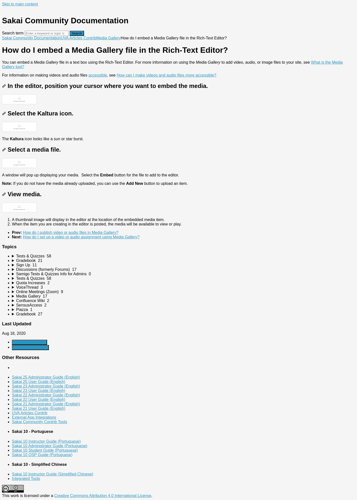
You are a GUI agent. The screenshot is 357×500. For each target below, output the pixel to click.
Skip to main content (20, 4)
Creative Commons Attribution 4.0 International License (102, 496)
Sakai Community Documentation (31, 38)
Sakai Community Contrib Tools (39, 422)
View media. (22, 194)
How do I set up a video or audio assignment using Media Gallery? (81, 237)
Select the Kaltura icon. (37, 113)
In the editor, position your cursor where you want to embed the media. (105, 86)
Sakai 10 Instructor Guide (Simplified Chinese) (52, 474)
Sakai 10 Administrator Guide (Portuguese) (49, 446)
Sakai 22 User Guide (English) (38, 399)
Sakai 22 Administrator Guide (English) (46, 395)
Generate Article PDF (29, 342)
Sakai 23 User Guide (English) (38, 391)
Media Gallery (108, 38)
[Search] (47, 33)
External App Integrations (34, 417)
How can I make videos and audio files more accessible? (166, 75)
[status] (178, 69)
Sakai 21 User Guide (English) (38, 408)
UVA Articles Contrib (78, 38)
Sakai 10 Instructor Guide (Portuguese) (46, 441)
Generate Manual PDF (30, 347)
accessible (98, 75)
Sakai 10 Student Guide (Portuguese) (45, 450)
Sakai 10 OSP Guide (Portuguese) (42, 455)
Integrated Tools (26, 478)
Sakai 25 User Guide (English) (38, 382)
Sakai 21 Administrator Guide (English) (46, 404)
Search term (13, 33)
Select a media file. (31, 149)
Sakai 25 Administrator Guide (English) (46, 377)
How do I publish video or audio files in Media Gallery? (70, 232)
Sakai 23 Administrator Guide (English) (46, 386)
